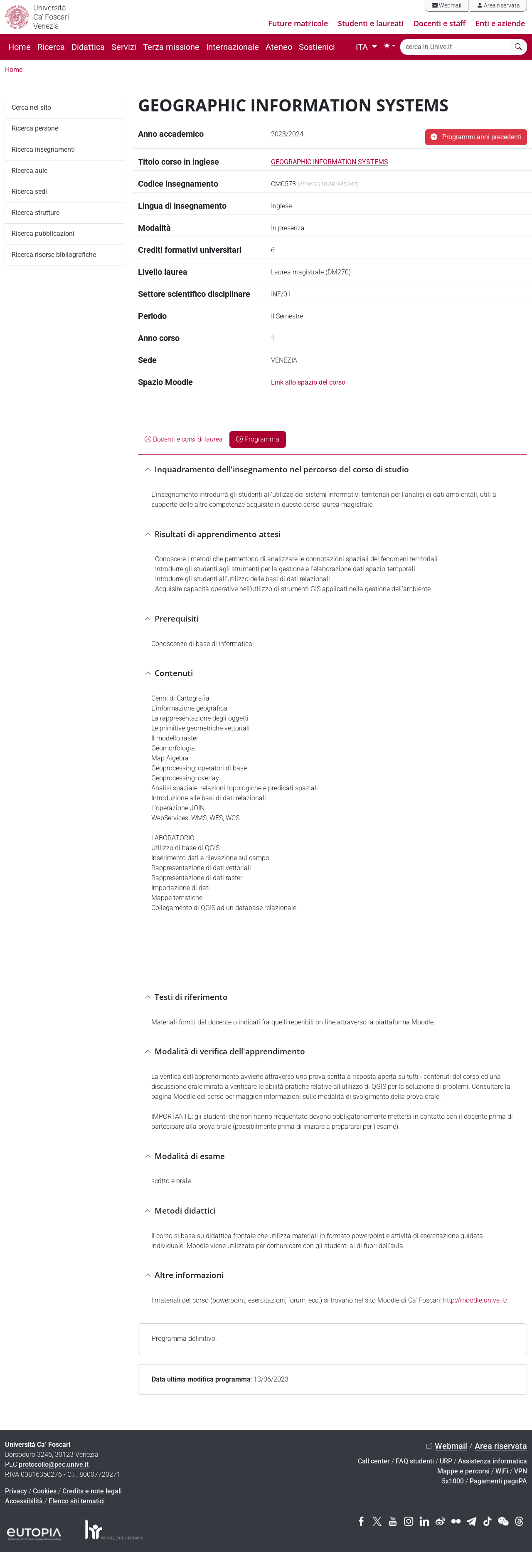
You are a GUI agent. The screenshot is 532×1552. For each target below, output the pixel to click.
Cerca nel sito (31, 107)
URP (446, 1461)
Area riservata (498, 5)
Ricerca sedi (29, 191)
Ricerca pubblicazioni (43, 233)
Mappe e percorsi (463, 1471)
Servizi (123, 47)
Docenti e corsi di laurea (184, 439)
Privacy (16, 1491)
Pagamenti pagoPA (498, 1481)
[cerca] (518, 47)
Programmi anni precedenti (476, 137)
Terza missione (171, 47)
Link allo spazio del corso (308, 382)
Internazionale (232, 47)
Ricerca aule (29, 171)
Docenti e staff (440, 23)
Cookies (45, 1491)
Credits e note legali (92, 1491)
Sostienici (317, 47)
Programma (257, 439)
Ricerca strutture (35, 213)
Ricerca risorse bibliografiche (54, 255)
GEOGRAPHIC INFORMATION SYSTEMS (329, 162)
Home (19, 47)
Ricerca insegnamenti (43, 149)
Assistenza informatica (492, 1461)
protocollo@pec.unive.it (54, 1464)
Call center (374, 1461)
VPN (520, 1471)
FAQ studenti (415, 1461)
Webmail (446, 5)
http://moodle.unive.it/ (475, 1300)
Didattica (88, 47)
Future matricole (298, 23)
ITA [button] (363, 47)
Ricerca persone (35, 128)
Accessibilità (24, 1501)
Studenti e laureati (371, 23)
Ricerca (51, 47)
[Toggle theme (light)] (389, 45)
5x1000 (453, 1481)
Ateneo (279, 47)
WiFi (501, 1471)
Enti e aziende (500, 23)
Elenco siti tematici (77, 1501)
